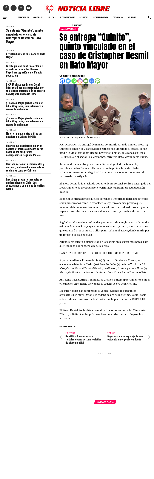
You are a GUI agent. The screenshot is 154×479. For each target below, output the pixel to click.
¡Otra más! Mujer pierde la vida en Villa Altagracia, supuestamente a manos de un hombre (24, 106)
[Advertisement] (105, 376)
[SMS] (97, 81)
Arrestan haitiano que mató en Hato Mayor (25, 55)
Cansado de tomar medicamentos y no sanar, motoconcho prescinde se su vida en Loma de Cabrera (25, 167)
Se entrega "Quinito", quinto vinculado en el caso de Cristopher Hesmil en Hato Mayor (24, 36)
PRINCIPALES (23, 17)
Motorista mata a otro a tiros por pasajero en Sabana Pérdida (24, 135)
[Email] (85, 81)
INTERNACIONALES (67, 17)
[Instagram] (80, 81)
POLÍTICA (51, 17)
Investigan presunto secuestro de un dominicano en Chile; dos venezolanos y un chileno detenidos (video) (25, 184)
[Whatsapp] (74, 81)
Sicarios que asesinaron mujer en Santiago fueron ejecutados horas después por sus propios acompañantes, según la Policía (24, 150)
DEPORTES (83, 17)
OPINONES (132, 17)
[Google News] (91, 81)
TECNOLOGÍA (118, 17)
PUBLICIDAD (77, 25)
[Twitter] (68, 81)
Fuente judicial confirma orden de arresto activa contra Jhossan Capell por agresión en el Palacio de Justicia (24, 70)
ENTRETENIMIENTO (100, 17)
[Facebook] (62, 81)
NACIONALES (38, 17)
